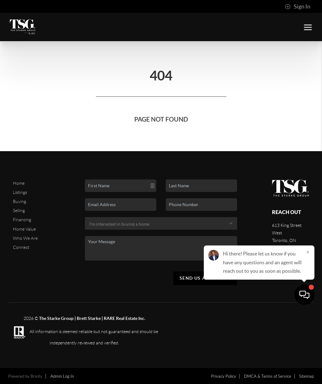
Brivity (36, 376)
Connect (21, 247)
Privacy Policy (223, 376)
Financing (22, 219)
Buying (19, 201)
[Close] (307, 323)
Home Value (24, 229)
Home (19, 183)
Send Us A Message (205, 278)
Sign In (297, 6)
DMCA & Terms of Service (267, 376)
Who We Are (25, 238)
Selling (19, 210)
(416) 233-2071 (287, 257)
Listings (20, 192)
